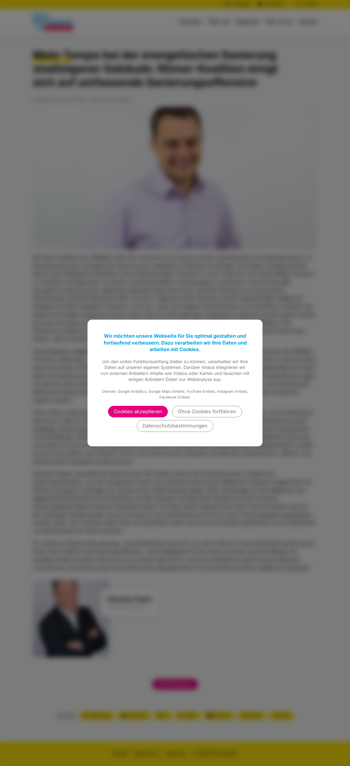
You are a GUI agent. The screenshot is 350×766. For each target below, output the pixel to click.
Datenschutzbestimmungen (175, 426)
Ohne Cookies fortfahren (207, 411)
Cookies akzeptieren (138, 411)
